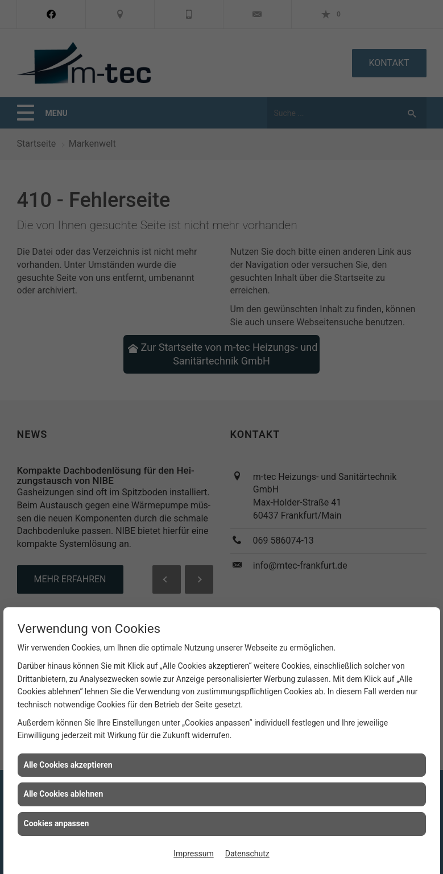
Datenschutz (247, 853)
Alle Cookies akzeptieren (68, 764)
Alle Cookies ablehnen (63, 793)
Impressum (193, 853)
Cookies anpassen (56, 823)
